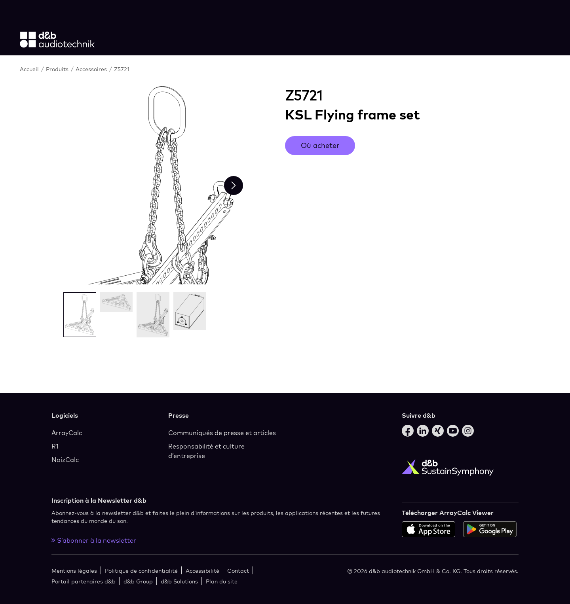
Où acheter (320, 145)
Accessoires (92, 69)
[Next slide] (233, 185)
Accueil (30, 69)
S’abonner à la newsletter (93, 540)
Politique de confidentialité (141, 570)
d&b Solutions (179, 581)
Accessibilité (202, 570)
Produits (58, 69)
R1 (55, 446)
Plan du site (222, 581)
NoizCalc (65, 460)
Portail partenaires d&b (83, 581)
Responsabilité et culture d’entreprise (206, 451)
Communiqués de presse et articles (222, 433)
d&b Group (138, 581)
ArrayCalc (66, 433)
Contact (238, 570)
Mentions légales (74, 570)
